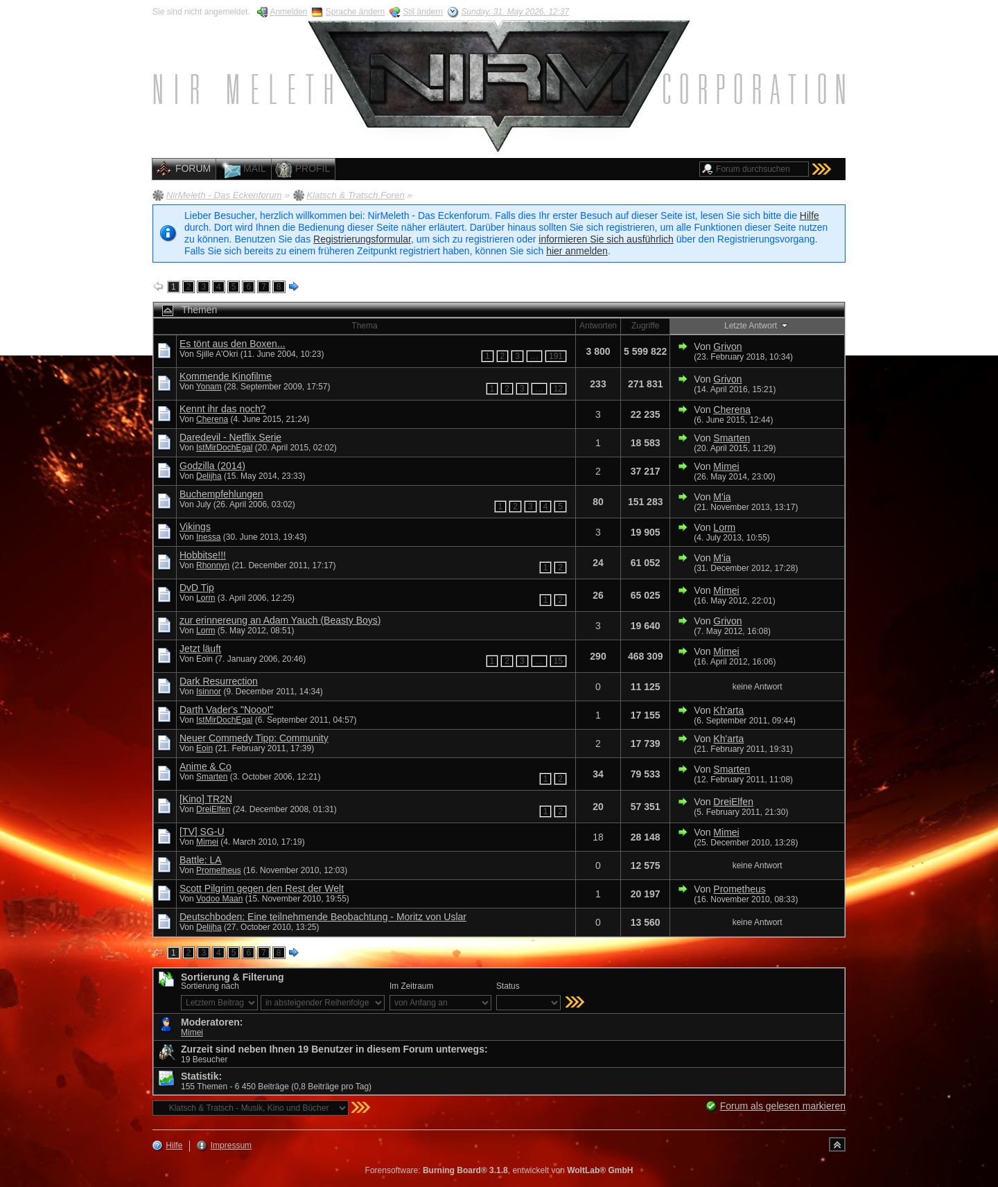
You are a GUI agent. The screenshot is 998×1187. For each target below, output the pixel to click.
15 (558, 661)
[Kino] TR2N (206, 798)
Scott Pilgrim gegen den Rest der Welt (262, 888)
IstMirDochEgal (224, 447)
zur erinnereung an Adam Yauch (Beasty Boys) (280, 620)
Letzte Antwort (757, 325)
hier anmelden (577, 250)
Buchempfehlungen (221, 494)
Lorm (724, 527)
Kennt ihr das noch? (223, 408)
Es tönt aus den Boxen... (233, 343)
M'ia (721, 496)
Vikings (195, 526)
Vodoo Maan (219, 899)
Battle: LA (201, 859)
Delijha (209, 476)
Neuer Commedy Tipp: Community (254, 738)
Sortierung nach (210, 986)
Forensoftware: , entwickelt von (499, 1170)
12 (558, 389)
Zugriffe (645, 326)
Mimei (726, 466)
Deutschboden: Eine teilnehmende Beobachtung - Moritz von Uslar (323, 916)
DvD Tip (197, 587)
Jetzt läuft (200, 648)
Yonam (209, 387)
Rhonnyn (212, 565)
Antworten (598, 326)
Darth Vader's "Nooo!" (226, 709)
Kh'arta (728, 710)
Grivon (727, 346)
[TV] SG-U (202, 831)
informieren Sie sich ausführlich (606, 239)
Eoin (204, 748)
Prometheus (218, 870)
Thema (364, 326)
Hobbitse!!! (203, 555)
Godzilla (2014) (212, 465)
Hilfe (809, 215)
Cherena (212, 419)
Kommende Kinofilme (226, 376)
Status (508, 986)
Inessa (208, 537)
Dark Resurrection (219, 681)
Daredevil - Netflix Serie (230, 437)
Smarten (731, 437)
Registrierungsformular (362, 239)
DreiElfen (213, 809)
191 (556, 356)
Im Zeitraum (411, 986)
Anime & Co (205, 766)
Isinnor (208, 691)
